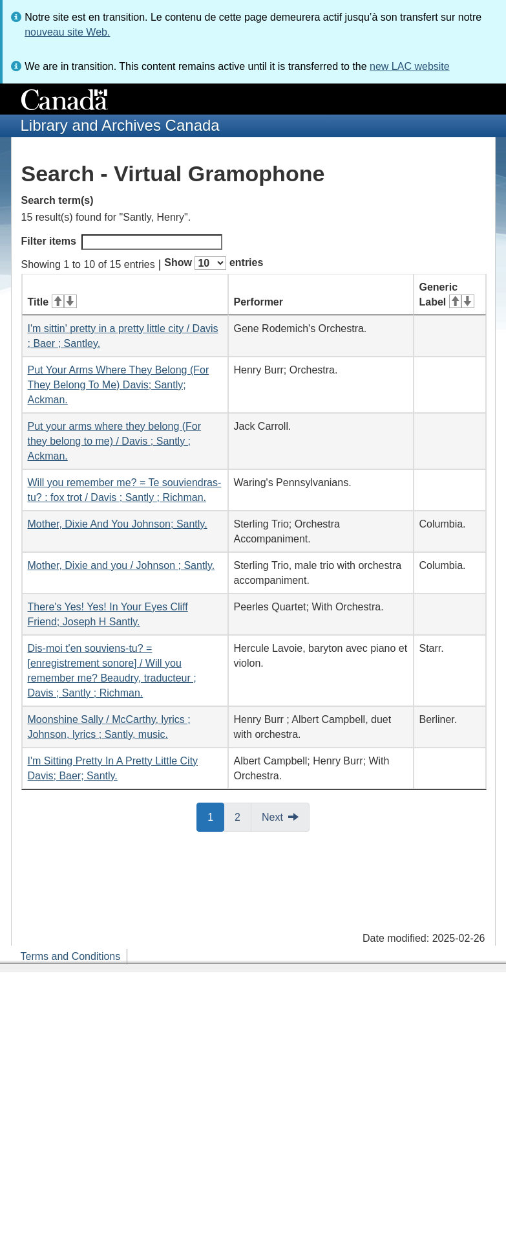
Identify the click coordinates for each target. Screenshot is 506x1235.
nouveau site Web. (67, 32)
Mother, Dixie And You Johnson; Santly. (117, 523)
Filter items (121, 242)
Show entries (213, 263)
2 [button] (243, 816)
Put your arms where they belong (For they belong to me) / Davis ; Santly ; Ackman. (115, 441)
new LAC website (410, 66)
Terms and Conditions (71, 956)
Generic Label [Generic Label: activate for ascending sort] (446, 294)
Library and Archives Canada (120, 125)
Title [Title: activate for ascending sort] (52, 301)
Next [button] (272, 817)
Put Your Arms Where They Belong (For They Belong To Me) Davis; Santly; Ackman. (118, 384)
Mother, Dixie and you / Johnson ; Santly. (121, 565)
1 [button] (215, 816)
